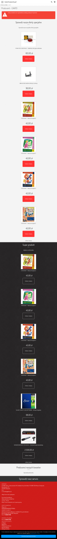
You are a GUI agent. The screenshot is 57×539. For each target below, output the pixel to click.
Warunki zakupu (5, 527)
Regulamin (4, 524)
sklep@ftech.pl (8, 491)
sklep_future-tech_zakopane (8, 494)
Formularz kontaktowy (7, 497)
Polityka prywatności (6, 526)
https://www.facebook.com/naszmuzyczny (12, 502)
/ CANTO (9, 5)
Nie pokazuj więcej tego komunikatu (29, 536)
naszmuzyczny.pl (10, 2)
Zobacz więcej (28, 58)
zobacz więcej (28, 240)
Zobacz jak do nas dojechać (8, 499)
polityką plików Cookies (35, 533)
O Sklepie (4, 523)
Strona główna (3, 5)
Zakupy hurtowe (5, 529)
